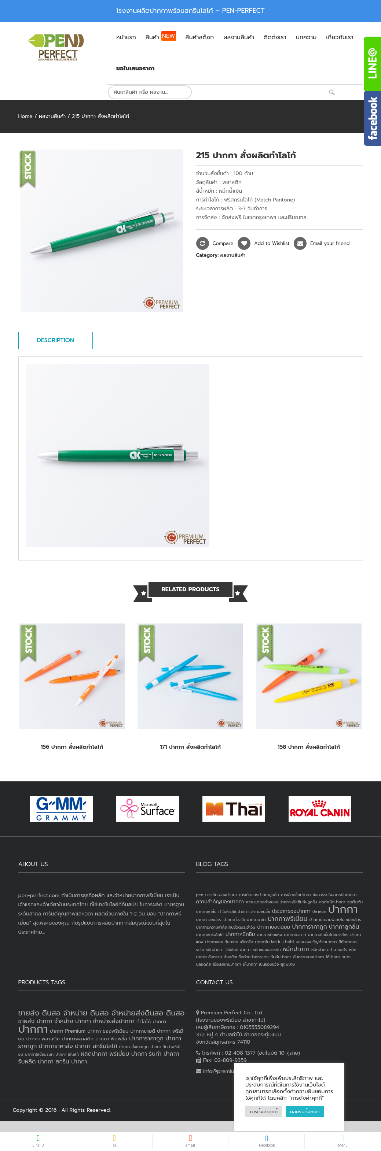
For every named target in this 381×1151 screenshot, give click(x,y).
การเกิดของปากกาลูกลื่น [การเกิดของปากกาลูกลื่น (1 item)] (259, 895)
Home (25, 116)
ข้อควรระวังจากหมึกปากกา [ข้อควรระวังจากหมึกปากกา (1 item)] (335, 895)
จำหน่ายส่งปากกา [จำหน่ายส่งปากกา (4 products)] (114, 1021)
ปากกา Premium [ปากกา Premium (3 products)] (67, 1031)
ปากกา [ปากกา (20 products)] (33, 1029)
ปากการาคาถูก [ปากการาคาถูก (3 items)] (309, 926)
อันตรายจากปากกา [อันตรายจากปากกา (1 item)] (308, 957)
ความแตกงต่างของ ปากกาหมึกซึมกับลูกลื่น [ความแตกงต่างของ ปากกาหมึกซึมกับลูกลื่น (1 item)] (281, 902)
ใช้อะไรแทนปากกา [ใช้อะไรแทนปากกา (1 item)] (227, 964)
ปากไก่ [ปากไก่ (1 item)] (288, 942)
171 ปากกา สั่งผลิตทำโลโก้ (190, 747)
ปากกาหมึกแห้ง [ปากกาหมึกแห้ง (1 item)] (269, 934)
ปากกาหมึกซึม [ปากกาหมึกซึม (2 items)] (240, 934)
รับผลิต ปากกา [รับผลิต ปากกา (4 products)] (36, 1061)
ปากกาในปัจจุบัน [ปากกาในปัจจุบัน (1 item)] (268, 942)
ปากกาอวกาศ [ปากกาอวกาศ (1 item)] (295, 934)
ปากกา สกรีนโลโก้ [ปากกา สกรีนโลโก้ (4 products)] (96, 1046)
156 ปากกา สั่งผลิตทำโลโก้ (72, 747)
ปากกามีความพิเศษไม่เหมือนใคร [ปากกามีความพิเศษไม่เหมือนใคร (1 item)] (335, 919)
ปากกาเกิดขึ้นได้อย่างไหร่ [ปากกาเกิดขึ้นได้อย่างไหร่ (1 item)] (328, 934)
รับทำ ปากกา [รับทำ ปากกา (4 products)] (164, 1054)
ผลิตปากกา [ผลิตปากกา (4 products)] (94, 1054)
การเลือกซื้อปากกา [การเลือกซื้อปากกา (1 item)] (296, 895)
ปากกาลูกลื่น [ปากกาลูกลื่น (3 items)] (344, 926)
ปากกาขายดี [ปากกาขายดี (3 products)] (143, 1031)
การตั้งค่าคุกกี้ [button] (264, 1111)
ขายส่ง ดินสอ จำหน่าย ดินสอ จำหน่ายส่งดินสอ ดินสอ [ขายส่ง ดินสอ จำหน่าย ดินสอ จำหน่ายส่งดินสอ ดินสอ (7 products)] (101, 1012)
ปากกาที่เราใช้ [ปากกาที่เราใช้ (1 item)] (234, 919)
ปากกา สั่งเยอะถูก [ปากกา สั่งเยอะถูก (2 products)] (134, 1047)
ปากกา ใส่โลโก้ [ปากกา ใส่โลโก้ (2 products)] (67, 1054)
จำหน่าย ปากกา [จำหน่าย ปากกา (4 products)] (72, 1021)
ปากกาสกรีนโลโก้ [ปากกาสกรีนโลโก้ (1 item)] (210, 934)
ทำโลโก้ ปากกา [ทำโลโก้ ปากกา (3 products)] (151, 1021)
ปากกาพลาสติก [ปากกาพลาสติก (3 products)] (78, 1039)
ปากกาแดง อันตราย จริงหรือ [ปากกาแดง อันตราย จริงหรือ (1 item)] (229, 942)
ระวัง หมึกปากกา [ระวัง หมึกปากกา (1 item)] (210, 949)
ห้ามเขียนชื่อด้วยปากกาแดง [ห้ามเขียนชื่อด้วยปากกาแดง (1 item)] (246, 957)
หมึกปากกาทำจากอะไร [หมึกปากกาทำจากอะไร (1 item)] (329, 949)
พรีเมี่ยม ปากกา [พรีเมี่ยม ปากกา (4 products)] (128, 1054)
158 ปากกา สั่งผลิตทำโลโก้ (309, 747)
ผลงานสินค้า (52, 116)
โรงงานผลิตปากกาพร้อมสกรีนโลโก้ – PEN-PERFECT (190, 10)
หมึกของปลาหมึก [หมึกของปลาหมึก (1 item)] (266, 949)
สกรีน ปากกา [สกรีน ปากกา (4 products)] (71, 1061)
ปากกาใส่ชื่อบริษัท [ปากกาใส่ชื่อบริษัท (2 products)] (39, 1054)
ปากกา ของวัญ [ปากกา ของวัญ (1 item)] (209, 919)
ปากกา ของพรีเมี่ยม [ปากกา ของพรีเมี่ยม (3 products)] (107, 1031)
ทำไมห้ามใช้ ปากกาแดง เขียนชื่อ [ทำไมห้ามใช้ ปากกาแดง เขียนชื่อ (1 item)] (244, 911)
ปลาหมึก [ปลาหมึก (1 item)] (319, 911)
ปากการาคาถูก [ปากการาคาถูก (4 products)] (146, 1038)
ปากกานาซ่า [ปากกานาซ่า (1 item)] (256, 919)
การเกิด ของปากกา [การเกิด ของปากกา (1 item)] (221, 895)
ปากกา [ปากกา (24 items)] (343, 909)
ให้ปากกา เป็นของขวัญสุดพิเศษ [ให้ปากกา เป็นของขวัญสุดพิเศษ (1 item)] (269, 964)
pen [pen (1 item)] (200, 895)
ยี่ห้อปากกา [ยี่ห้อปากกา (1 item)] (348, 942)
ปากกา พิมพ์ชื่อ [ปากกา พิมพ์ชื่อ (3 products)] (111, 1039)
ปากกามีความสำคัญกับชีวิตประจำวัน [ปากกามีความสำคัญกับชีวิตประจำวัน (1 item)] (226, 927)
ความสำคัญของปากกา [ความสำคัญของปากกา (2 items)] (220, 902)
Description (55, 340)
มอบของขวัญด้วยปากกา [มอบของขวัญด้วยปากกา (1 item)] (316, 942)
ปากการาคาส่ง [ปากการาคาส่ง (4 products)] (56, 1046)
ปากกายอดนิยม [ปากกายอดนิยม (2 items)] (273, 927)
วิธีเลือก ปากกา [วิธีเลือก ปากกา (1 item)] (238, 949)
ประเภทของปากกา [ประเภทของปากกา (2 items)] (291, 911)
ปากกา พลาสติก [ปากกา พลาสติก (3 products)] (43, 1039)
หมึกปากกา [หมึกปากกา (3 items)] (296, 949)
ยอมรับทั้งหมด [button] (304, 1111)
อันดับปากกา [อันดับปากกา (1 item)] (281, 957)
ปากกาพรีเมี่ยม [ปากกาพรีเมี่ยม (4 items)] (288, 919)
